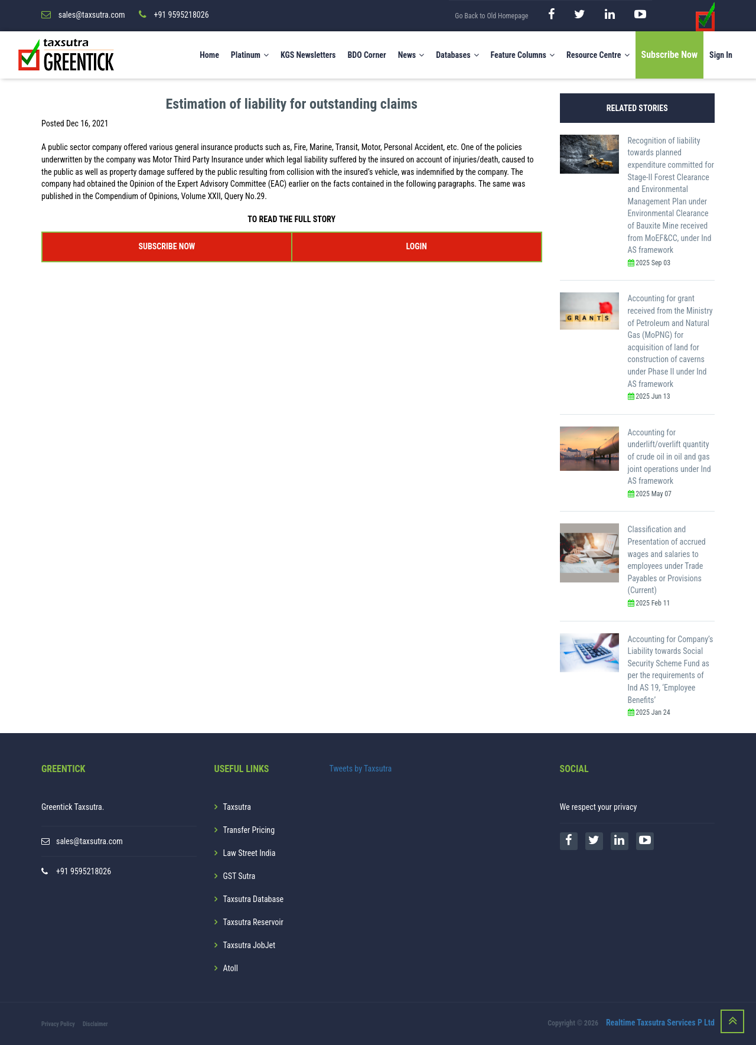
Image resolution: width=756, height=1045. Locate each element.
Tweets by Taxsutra (361, 768)
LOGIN (416, 246)
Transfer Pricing (249, 830)
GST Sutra (239, 876)
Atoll (230, 968)
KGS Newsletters (308, 55)
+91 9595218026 (83, 871)
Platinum (250, 55)
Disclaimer (95, 1024)
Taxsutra (237, 807)
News (411, 55)
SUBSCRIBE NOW (166, 246)
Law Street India (249, 853)
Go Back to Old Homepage (491, 16)
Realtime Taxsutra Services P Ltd (660, 1023)
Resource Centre (598, 55)
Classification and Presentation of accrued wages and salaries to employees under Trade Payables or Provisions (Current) (667, 560)
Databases (457, 55)
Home (209, 55)
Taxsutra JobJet (249, 945)
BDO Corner (366, 55)
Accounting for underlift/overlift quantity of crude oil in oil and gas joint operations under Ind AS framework (669, 457)
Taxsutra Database (253, 899)
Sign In (720, 55)
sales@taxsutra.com (89, 841)
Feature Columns (523, 55)
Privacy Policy (58, 1024)
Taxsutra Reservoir (253, 922)
